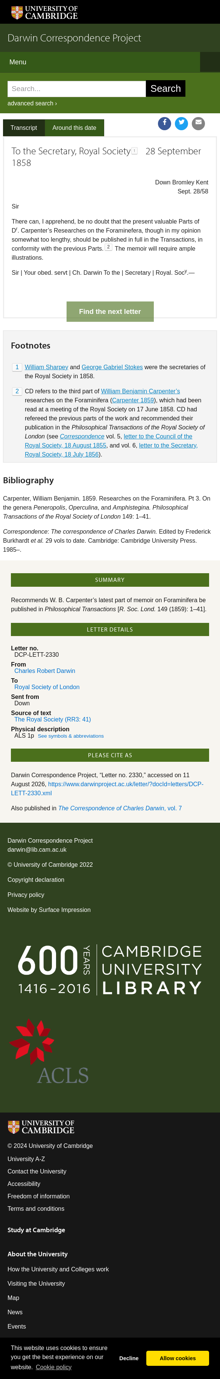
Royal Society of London (46, 661)
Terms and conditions (36, 1182)
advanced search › (32, 103)
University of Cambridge (46, 838)
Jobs (14, 1314)
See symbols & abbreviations (71, 709)
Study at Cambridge (36, 1203)
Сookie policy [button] (53, 1367)
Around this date (75, 128)
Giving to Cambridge (35, 1329)
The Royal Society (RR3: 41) (52, 693)
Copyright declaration (36, 853)
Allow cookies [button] (178, 1358)
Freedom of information (39, 1170)
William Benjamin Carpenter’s (140, 365)
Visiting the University (36, 1257)
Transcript (24, 128)
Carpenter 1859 (133, 374)
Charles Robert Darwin (44, 644)
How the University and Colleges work (58, 1243)
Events (17, 1300)
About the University (38, 1227)
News (15, 1286)
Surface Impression (65, 883)
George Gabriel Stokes (112, 341)
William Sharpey (46, 341)
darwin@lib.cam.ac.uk (37, 823)
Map (13, 1271)
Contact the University (37, 1145)
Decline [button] (128, 1358)
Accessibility (24, 1157)
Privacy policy (26, 868)
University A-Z (26, 1132)
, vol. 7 (120, 782)
